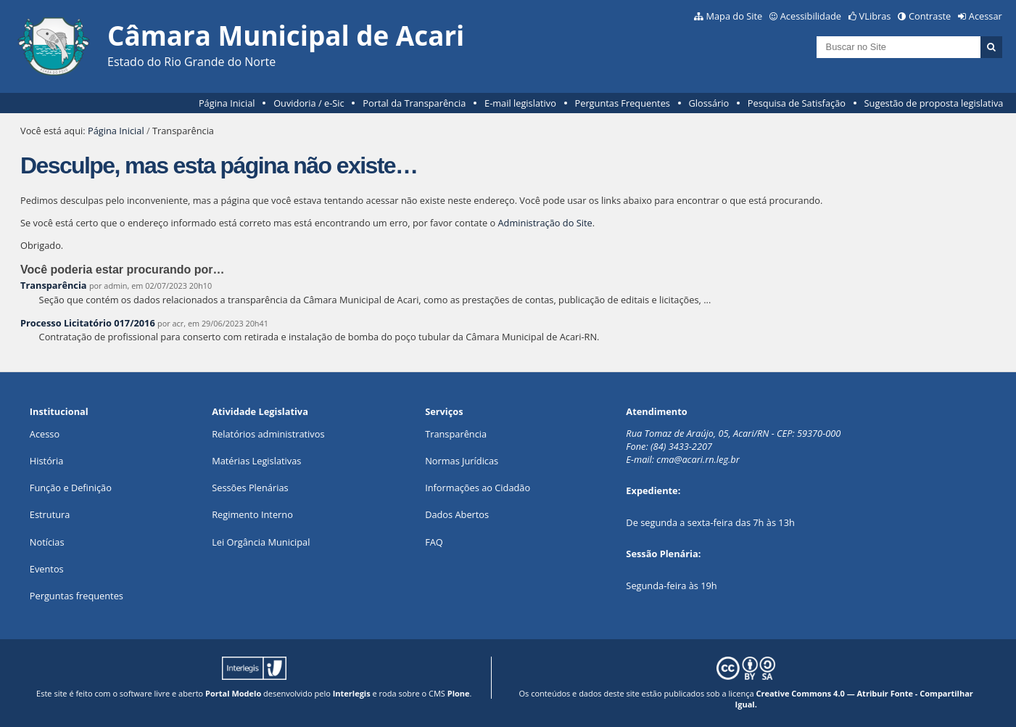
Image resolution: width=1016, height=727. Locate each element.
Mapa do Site (734, 15)
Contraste (930, 15)
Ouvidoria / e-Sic (308, 103)
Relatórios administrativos (268, 433)
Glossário (709, 103)
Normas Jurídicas (461, 460)
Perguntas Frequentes (622, 103)
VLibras (875, 15)
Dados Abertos (457, 514)
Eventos (47, 568)
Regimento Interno (252, 514)
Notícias (47, 542)
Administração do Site (545, 222)
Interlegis (352, 693)
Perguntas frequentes (76, 595)
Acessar (985, 15)
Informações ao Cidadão (477, 487)
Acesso (44, 433)
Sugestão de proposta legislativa (934, 103)
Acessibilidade (810, 15)
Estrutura (50, 514)
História (47, 460)
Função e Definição (71, 487)
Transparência (53, 285)
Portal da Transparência (414, 103)
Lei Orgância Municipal (261, 542)
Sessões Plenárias (250, 487)
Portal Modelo (233, 693)
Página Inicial (227, 103)
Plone (458, 693)
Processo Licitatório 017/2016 (87, 322)
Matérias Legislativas (256, 460)
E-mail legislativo (520, 103)
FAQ (434, 542)
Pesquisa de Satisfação (797, 103)
